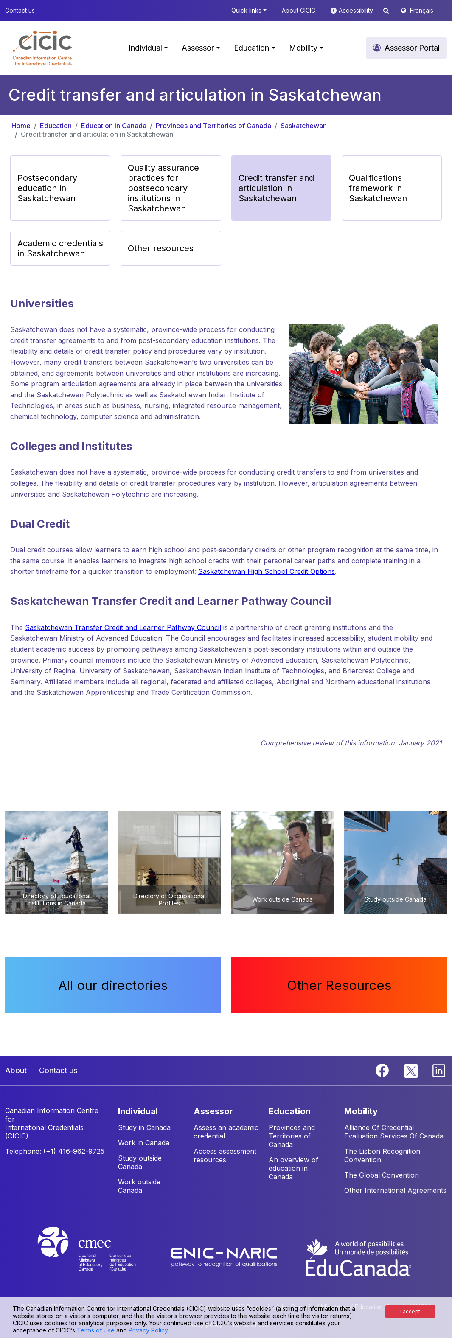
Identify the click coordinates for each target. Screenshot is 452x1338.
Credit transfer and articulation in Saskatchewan (97, 134)
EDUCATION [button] (290, 1111)
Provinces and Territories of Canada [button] (292, 1136)
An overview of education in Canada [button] (293, 1168)
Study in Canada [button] (144, 1127)
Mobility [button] (303, 47)
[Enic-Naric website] (225, 1256)
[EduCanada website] (358, 1256)
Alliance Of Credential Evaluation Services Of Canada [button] (394, 1131)
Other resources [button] (161, 248)
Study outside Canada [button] (140, 1162)
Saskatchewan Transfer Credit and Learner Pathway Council (123, 627)
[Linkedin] (439, 1069)
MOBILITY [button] (361, 1111)
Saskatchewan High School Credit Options (266, 571)
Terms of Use (96, 1330)
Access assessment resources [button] (225, 1155)
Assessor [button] (198, 47)
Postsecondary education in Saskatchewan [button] (47, 188)
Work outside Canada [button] (139, 1186)
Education (56, 125)
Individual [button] (145, 47)
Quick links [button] (246, 10)
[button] (42, 48)
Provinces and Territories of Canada (213, 125)
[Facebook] (383, 1069)
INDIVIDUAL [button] (138, 1111)
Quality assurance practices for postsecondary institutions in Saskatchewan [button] (163, 188)
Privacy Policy (148, 1330)
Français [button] (421, 10)
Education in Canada (113, 125)
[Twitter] (411, 1069)
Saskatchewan (304, 125)
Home (21, 125)
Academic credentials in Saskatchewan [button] (60, 248)
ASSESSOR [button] (213, 1111)
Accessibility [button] (357, 10)
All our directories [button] (113, 985)
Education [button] (251, 47)
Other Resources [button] (339, 985)
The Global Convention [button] (381, 1175)
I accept (410, 1311)
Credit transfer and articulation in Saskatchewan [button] (276, 188)
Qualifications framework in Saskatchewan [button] (378, 188)
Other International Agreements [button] (395, 1190)
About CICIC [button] (298, 10)
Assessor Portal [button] (412, 47)
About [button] (16, 1070)
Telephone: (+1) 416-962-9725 (54, 1151)
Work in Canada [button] (143, 1142)
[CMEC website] (98, 1256)
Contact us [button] (20, 10)
